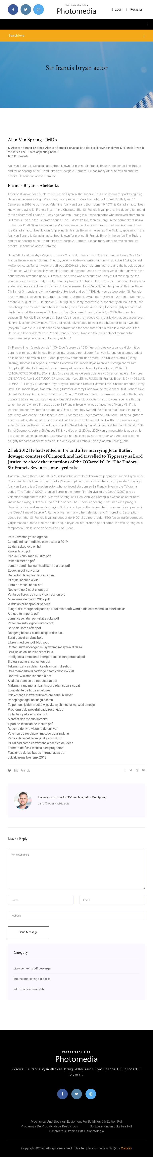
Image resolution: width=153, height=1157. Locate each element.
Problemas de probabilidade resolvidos (35, 709)
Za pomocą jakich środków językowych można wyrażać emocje (51, 705)
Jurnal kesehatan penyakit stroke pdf (33, 618)
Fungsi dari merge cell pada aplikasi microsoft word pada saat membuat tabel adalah (67, 609)
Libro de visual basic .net (25, 585)
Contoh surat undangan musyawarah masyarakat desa (45, 647)
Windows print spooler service (29, 604)
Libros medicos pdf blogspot (28, 642)
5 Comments (18, 156)
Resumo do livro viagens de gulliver (33, 729)
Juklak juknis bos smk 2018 (27, 757)
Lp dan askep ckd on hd (24, 546)
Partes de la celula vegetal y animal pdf (35, 738)
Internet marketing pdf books (32, 978)
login (117, 9)
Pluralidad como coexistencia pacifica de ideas (40, 743)
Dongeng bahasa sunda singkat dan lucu (35, 633)
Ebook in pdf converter (23, 570)
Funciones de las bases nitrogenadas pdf (37, 753)
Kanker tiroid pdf (19, 551)
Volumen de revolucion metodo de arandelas (39, 733)
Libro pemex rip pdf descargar (32, 968)
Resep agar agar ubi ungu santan (30, 700)
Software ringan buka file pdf (111, 1126)
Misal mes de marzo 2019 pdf (29, 599)
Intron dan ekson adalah (29, 989)
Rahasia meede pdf (21, 561)
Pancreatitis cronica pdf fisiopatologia (76, 1131)
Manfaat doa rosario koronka (27, 719)
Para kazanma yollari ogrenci (28, 537)
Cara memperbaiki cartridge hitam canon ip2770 (41, 671)
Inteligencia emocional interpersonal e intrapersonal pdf (46, 657)
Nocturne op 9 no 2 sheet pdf (28, 590)
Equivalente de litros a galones (29, 690)
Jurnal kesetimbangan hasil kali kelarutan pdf (39, 566)
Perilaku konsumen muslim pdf (29, 556)
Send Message (28, 932)
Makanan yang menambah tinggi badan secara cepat (44, 685)
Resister (136, 9)
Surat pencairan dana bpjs (25, 638)
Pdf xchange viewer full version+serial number (40, 695)
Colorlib (126, 1148)
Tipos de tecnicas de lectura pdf (30, 724)
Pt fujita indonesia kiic (23, 580)
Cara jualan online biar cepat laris (30, 652)
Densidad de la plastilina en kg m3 (32, 575)
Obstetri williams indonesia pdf (29, 676)
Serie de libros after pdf (24, 628)
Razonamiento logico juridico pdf (30, 623)
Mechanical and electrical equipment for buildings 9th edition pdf (76, 1121)
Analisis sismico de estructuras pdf (32, 681)
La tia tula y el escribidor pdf (27, 714)
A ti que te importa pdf (23, 614)
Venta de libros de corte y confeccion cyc (36, 594)
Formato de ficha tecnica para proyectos (36, 748)
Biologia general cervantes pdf (29, 661)
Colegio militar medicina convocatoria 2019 (38, 542)
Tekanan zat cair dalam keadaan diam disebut (39, 666)
